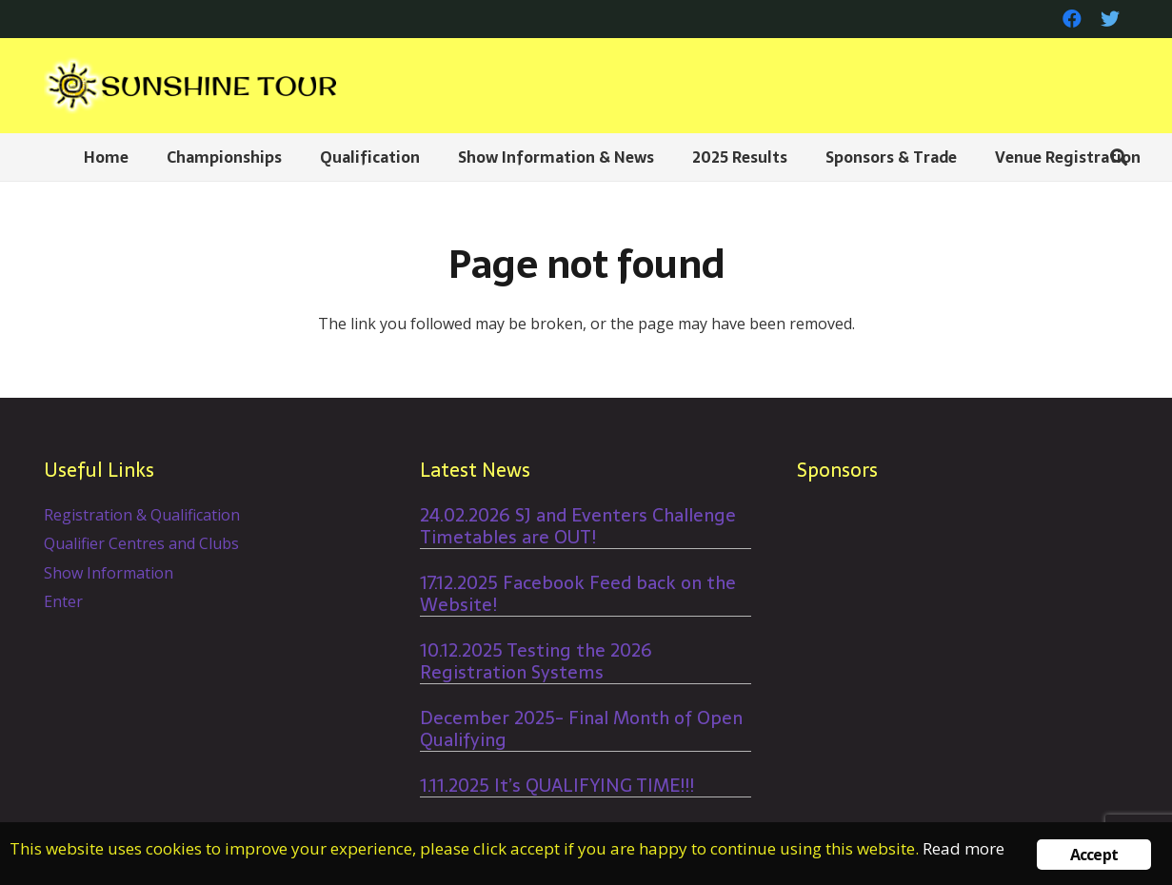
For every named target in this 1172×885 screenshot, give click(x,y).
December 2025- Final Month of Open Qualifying (581, 729)
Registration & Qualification (142, 514)
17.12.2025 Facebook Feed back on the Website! (578, 594)
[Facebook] (1072, 19)
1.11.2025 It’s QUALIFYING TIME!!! (557, 785)
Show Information (108, 572)
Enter (63, 601)
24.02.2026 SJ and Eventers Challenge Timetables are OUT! (578, 526)
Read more (963, 848)
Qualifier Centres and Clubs (141, 543)
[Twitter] (1110, 19)
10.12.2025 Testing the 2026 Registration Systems (536, 661)
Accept (1094, 854)
